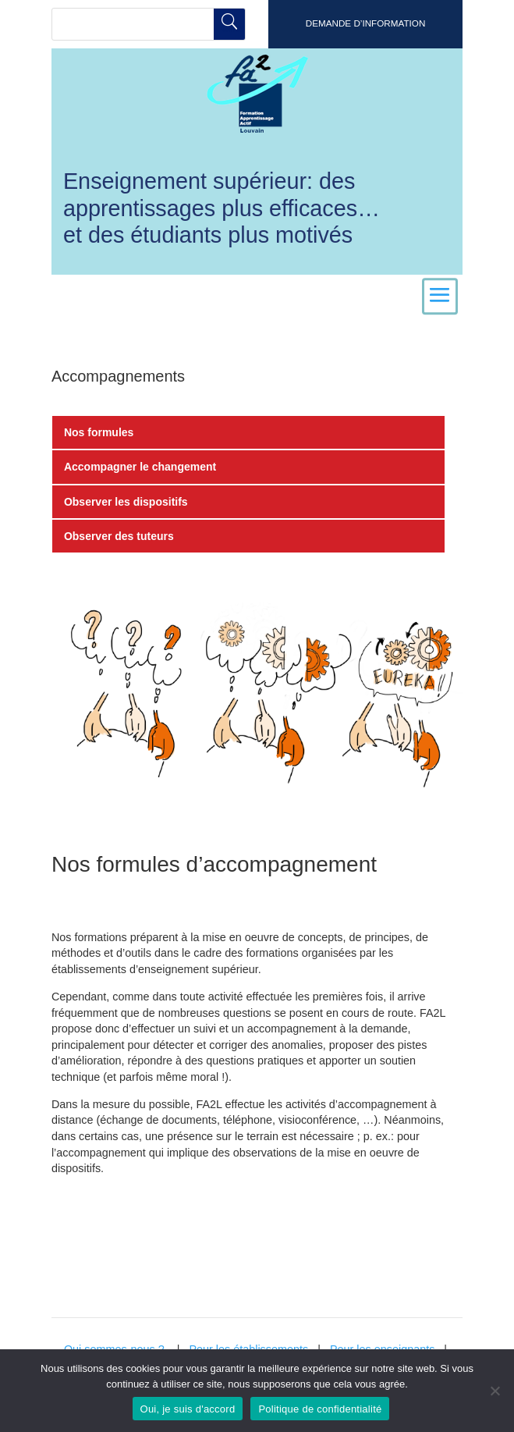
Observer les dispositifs (126, 502)
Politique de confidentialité (319, 1409)
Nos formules (98, 432)
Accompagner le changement (140, 466)
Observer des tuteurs (119, 536)
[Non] (494, 1390)
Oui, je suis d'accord (188, 1409)
